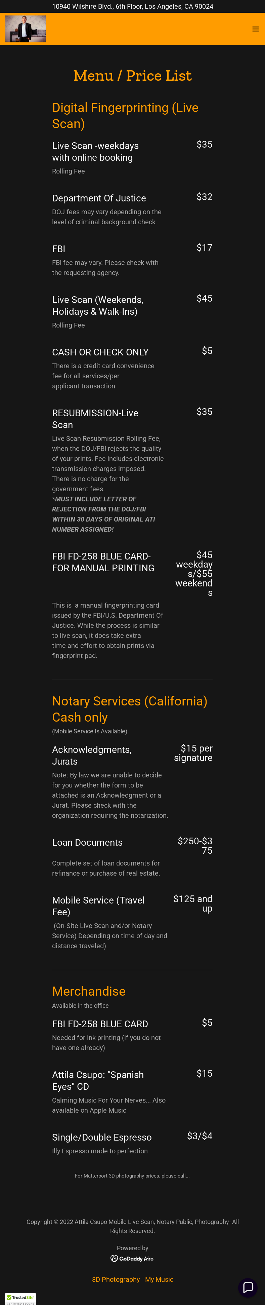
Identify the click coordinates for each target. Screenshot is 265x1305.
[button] (255, 29)
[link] (25, 28)
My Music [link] (159, 1279)
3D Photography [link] (116, 1279)
